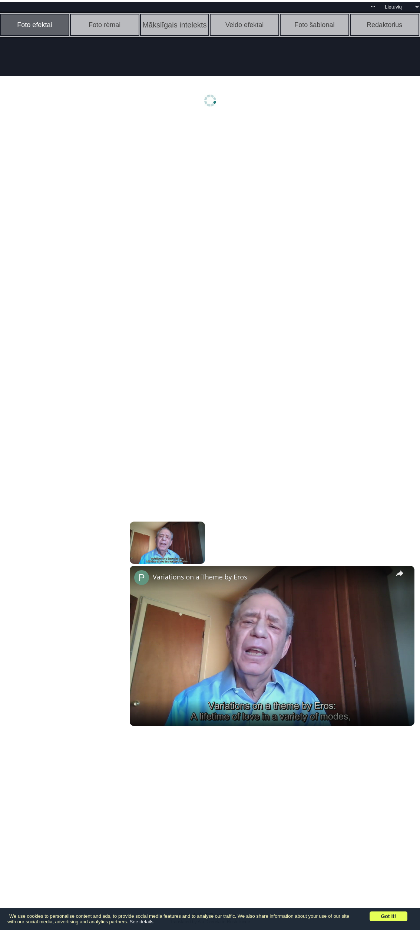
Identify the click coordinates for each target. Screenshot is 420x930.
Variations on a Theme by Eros (200, 576)
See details (141, 921)
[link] (141, 577)
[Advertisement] (57, 236)
